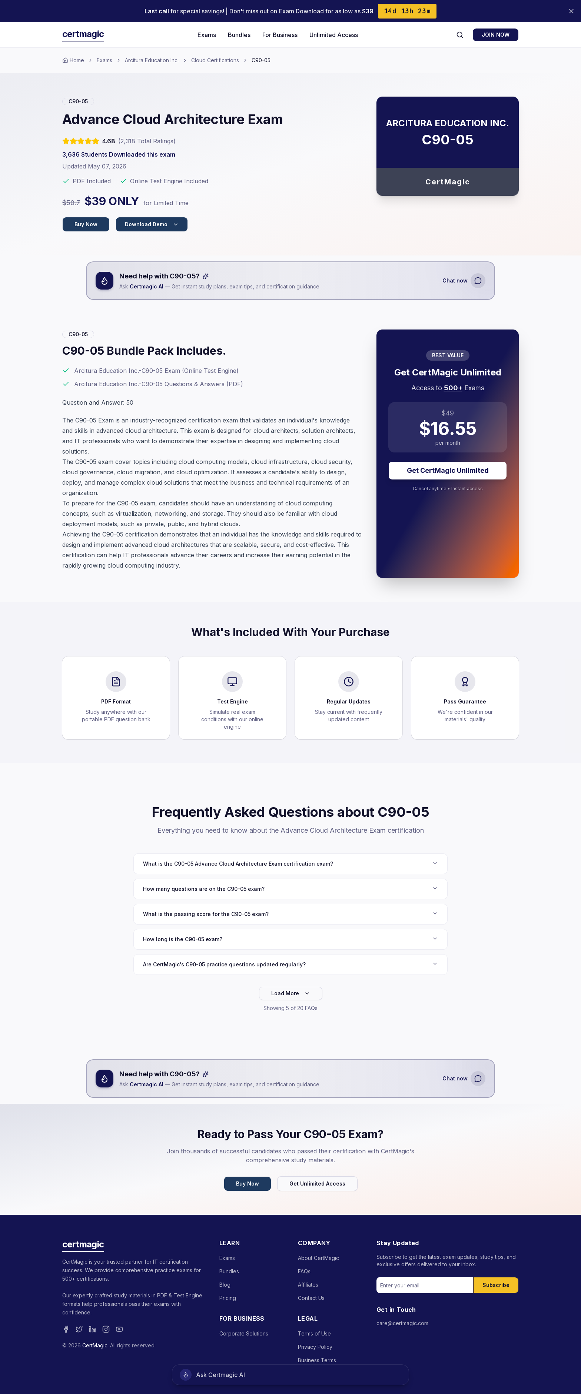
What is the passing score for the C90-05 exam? (290, 913)
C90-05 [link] (261, 60)
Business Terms (317, 1360)
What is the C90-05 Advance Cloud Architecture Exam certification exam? (290, 863)
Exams (206, 35)
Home (73, 60)
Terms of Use (314, 1333)
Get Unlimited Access (317, 1183)
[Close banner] (571, 11)
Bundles (239, 35)
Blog (224, 1284)
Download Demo (152, 224)
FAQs (304, 1271)
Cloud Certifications (215, 60)
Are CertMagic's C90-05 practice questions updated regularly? (290, 964)
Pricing (227, 1298)
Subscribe (495, 1285)
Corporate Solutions (243, 1333)
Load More (290, 993)
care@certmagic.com (402, 1323)
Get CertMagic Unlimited (448, 470)
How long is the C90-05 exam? (290, 939)
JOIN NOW (495, 34)
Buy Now (85, 224)
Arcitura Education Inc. (152, 60)
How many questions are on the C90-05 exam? (290, 888)
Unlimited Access (333, 35)
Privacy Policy (315, 1347)
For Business (280, 35)
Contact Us (311, 1298)
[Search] (460, 34)
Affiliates (308, 1284)
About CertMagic (318, 1258)
